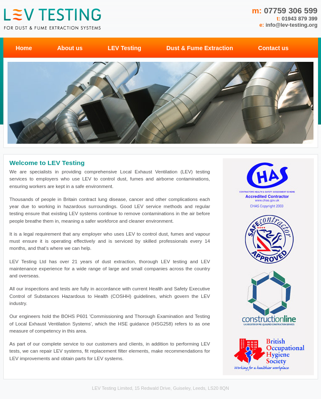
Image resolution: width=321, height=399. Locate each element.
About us (70, 48)
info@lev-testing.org (291, 25)
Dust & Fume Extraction (199, 48)
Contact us (273, 48)
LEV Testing (124, 48)
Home (24, 48)
